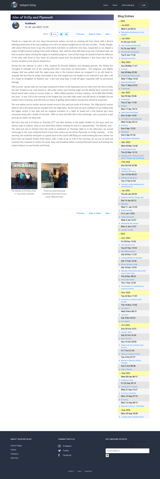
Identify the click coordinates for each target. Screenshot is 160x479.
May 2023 (125, 62)
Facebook (64, 455)
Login (144, 5)
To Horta (124, 69)
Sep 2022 (125, 373)
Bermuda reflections (128, 82)
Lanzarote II (125, 308)
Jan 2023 (125, 190)
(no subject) (125, 321)
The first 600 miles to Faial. (130, 76)
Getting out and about (129, 178)
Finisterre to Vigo (127, 380)
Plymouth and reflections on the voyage (132, 33)
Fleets (115, 5)
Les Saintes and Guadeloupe (131, 119)
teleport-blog (23, 5)
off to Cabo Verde (127, 280)
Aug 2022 (125, 410)
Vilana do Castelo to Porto (130, 354)
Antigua (124, 106)
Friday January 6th (127, 217)
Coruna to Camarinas (128, 393)
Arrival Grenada (126, 210)
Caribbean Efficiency (128, 171)
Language (88, 471)
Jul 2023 (125, 25)
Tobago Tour (125, 169)
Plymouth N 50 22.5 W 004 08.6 (132, 406)
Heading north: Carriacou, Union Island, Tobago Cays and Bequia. (133, 157)
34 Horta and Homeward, (130, 52)
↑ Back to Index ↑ (95, 34)
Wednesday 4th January (129, 223)
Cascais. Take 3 (126, 332)
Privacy (71, 471)
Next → (109, 34)
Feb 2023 (125, 162)
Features (14, 454)
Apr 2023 (125, 92)
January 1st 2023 (127, 230)
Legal (79, 471)
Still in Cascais (126, 339)
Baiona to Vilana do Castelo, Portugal (131, 362)
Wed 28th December (128, 251)
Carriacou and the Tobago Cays (132, 197)
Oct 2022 (125, 325)
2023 (122, 21)
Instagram (65, 446)
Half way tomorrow (128, 245)
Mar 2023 (125, 142)
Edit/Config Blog (128, 5)
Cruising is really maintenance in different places (132, 185)
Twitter (63, 450)
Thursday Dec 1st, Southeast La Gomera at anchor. (132, 287)
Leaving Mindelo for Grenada (131, 258)
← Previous (79, 34)
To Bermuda (125, 89)
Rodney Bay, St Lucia (128, 149)
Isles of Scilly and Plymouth (131, 45)
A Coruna (124, 400)
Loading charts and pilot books (132, 417)
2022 (122, 234)
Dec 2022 (125, 238)
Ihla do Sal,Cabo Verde (129, 264)
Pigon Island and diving (129, 112)
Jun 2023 (125, 38)
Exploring (124, 204)
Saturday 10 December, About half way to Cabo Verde (133, 272)
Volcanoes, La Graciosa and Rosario (131, 300)
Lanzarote (124, 315)
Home (105, 5)
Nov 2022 (125, 292)
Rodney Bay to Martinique (130, 138)
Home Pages (16, 445)
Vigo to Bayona (126, 369)
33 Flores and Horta (128, 58)
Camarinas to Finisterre (129, 387)
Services (14, 458)
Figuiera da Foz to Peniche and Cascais (132, 346)
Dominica (124, 125)
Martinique (125, 132)
